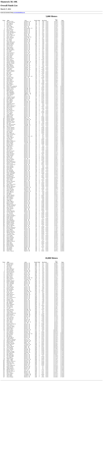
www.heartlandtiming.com (19, 12)
